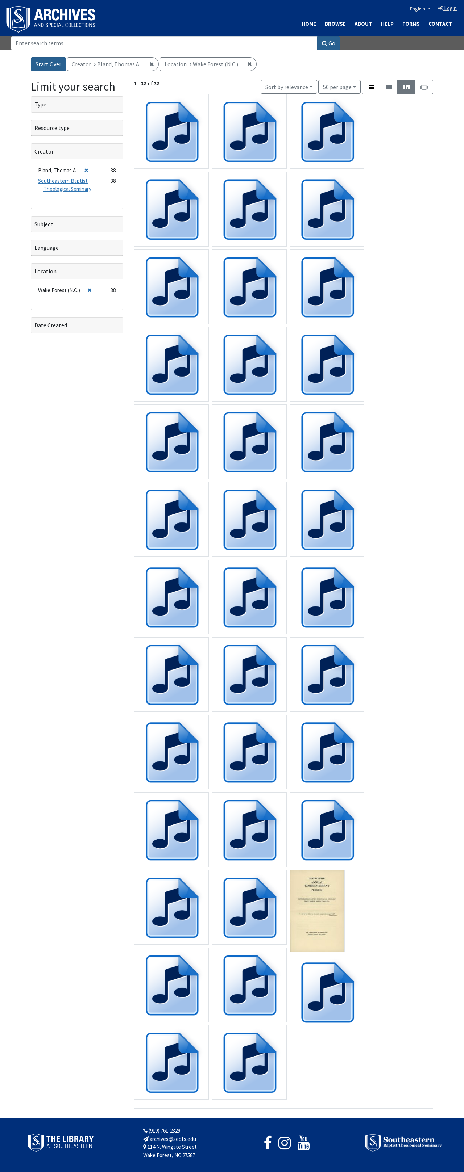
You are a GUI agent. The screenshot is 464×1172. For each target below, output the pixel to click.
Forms (411, 23)
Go (328, 43)
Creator (44, 151)
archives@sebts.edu (169, 1138)
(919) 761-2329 (161, 1130)
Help (387, 23)
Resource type (52, 127)
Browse (335, 23)
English (418, 8)
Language (46, 247)
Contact (440, 23)
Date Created (50, 325)
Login (447, 8)
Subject (43, 224)
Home (309, 23)
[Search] (164, 43)
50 (337, 86)
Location (45, 271)
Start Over (48, 64)
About (363, 23)
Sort (286, 87)
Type (40, 104)
